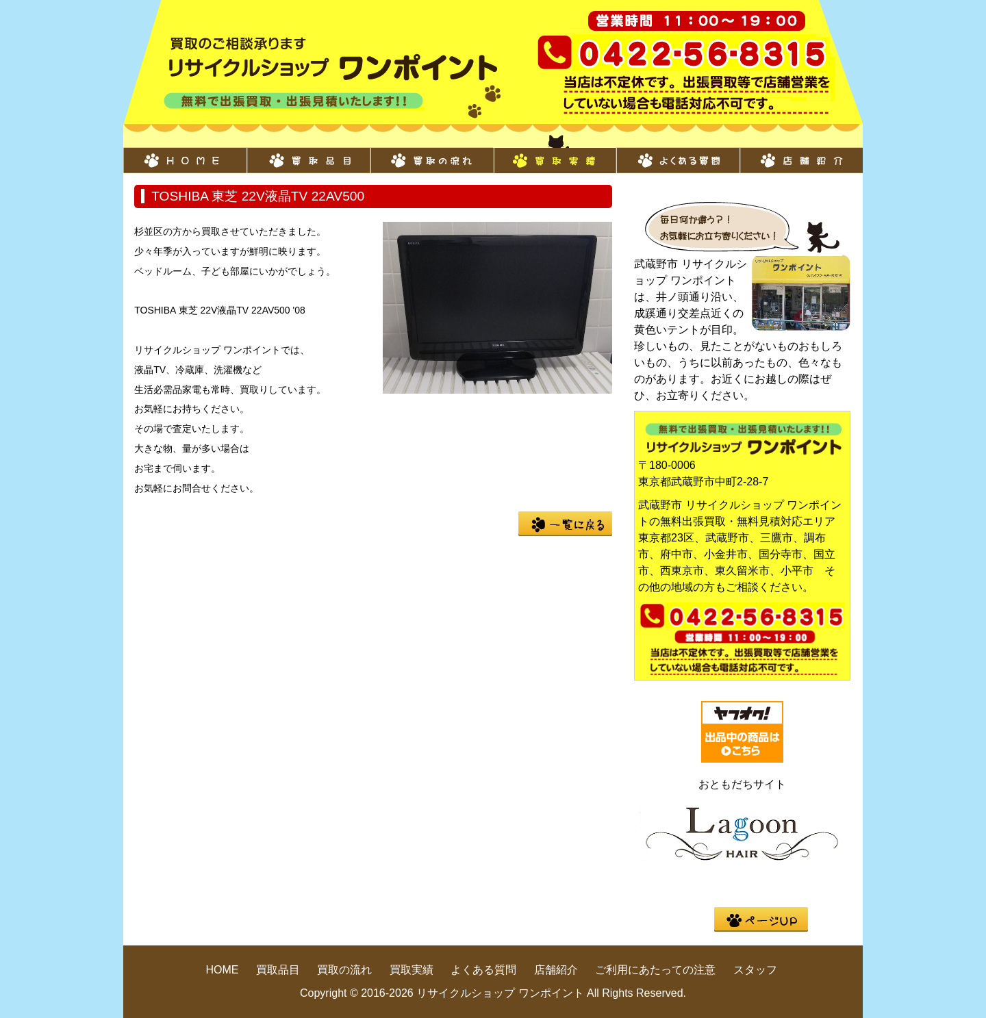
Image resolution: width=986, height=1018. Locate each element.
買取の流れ (431, 153)
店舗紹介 (801, 153)
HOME (184, 153)
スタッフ (755, 970)
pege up (761, 919)
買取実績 (554, 153)
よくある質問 (678, 153)
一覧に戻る (565, 523)
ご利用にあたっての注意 (655, 970)
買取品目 (308, 153)
